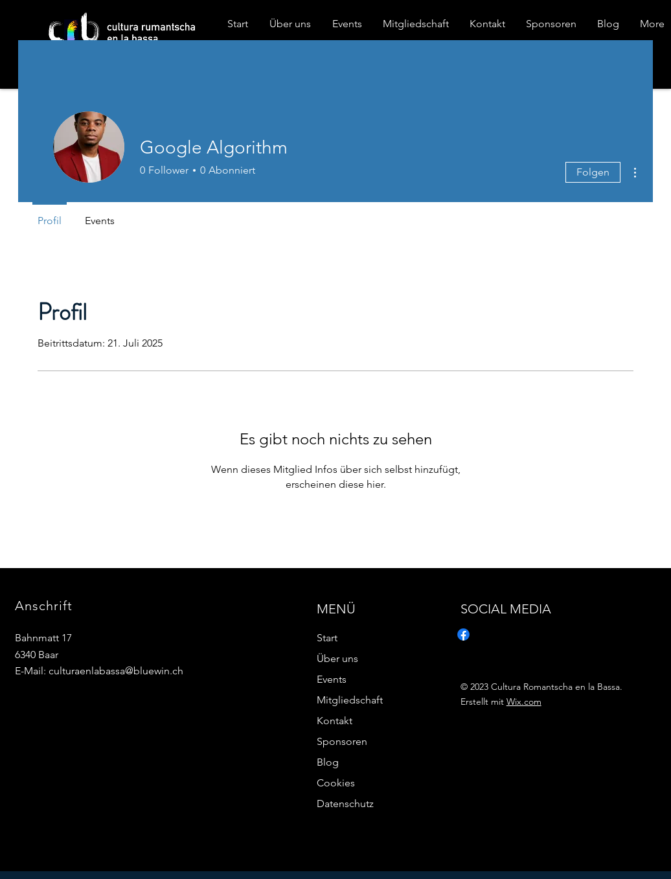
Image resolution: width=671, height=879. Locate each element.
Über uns (337, 658)
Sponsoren (342, 741)
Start (327, 638)
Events (332, 679)
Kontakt (334, 720)
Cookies (336, 783)
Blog (328, 762)
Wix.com (523, 701)
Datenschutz (345, 803)
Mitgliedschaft (350, 700)
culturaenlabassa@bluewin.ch (116, 671)
